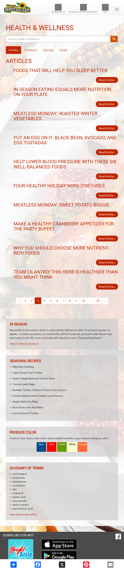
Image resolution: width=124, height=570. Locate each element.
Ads (105, 8)
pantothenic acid (22, 508)
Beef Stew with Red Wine (28, 407)
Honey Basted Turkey (25, 413)
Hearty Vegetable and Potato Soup (33, 378)
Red (52, 444)
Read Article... (107, 80)
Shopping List (58, 8)
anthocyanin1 (20, 504)
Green (62, 444)
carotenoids (19, 500)
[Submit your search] (114, 39)
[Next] (105, 300)
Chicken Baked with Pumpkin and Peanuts (37, 395)
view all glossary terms (23, 514)
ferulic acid (18, 497)
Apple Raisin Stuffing (25, 401)
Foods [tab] (63, 50)
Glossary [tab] (48, 50)
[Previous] (19, 300)
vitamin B (17, 493)
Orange (82, 444)
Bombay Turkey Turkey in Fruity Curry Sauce (39, 390)
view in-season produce (24, 343)
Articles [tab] (13, 50)
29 (98, 300)
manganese (19, 481)
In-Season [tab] (30, 50)
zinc (14, 489)
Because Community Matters (83, 8)
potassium (18, 477)
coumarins (18, 485)
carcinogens (19, 473)
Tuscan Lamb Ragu (23, 384)
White (72, 444)
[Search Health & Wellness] (58, 39)
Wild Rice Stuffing (23, 366)
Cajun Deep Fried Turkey (27, 372)
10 (83, 300)
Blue (41, 444)
